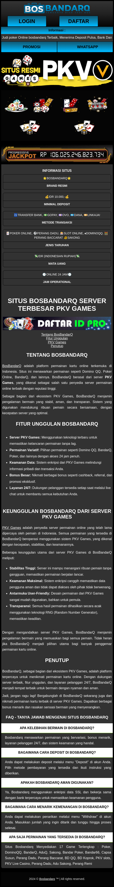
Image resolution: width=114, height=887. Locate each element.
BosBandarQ (11, 366)
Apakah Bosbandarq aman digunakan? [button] (57, 782)
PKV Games (57, 342)
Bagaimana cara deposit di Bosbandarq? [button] (57, 752)
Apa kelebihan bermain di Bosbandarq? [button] (57, 728)
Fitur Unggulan (57, 338)
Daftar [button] (78, 21)
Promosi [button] (31, 47)
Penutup (57, 346)
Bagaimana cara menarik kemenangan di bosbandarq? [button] (57, 807)
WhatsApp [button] (87, 47)
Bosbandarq (47, 879)
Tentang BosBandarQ (57, 334)
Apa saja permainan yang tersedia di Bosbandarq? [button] (57, 837)
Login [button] (27, 21)
